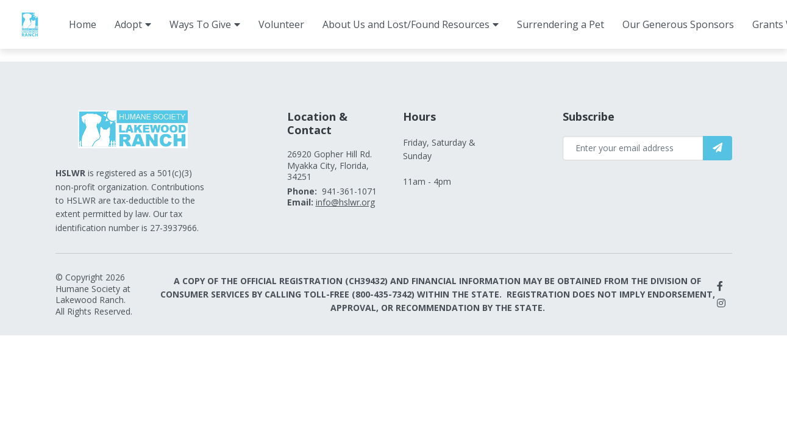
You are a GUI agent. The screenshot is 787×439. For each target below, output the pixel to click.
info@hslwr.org (345, 202)
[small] (720, 286)
